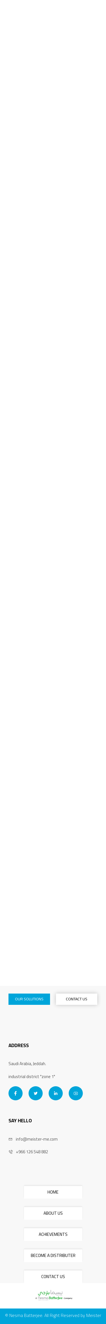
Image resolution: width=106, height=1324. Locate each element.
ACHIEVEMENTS (53, 1234)
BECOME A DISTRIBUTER (53, 1255)
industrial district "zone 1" (31, 1077)
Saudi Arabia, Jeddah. (27, 1064)
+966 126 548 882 (28, 1152)
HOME (53, 1192)
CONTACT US (76, 999)
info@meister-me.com (33, 1139)
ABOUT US (53, 1213)
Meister (93, 1315)
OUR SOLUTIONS (29, 999)
